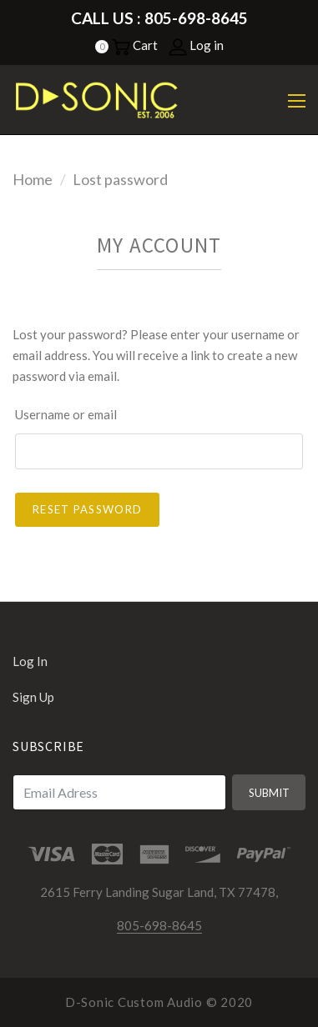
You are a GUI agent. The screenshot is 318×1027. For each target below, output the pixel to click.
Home (33, 179)
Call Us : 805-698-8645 (159, 18)
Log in (196, 45)
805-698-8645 (159, 925)
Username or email (66, 414)
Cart (135, 45)
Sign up (33, 696)
